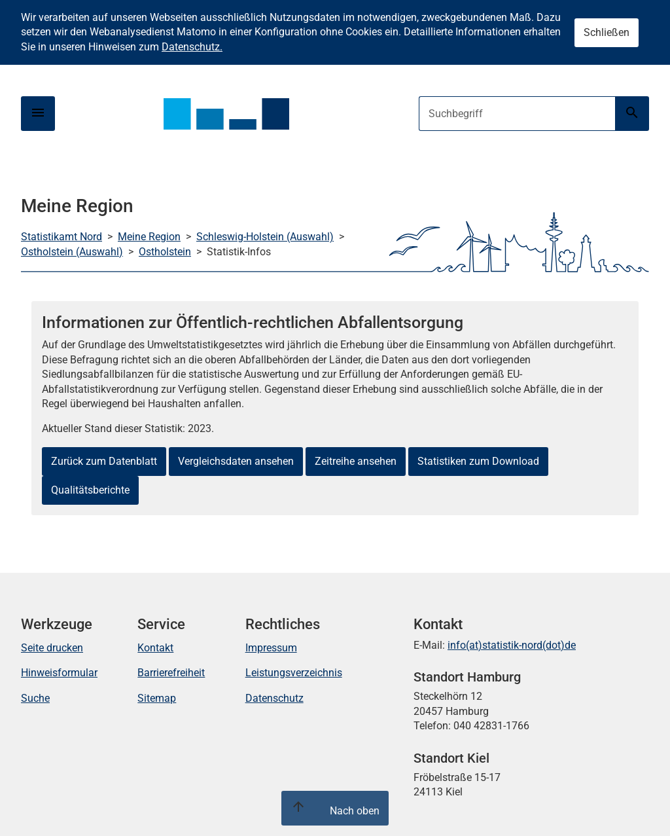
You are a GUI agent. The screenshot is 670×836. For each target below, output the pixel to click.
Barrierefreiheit (171, 672)
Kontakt (155, 648)
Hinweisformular (59, 672)
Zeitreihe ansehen (356, 461)
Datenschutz (274, 698)
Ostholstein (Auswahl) (72, 251)
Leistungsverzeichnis (293, 672)
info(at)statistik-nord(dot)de (512, 645)
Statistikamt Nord (61, 236)
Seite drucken (52, 648)
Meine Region (149, 236)
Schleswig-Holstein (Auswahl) (265, 236)
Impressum (271, 648)
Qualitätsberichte (90, 490)
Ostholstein (165, 251)
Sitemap (156, 698)
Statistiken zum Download (478, 461)
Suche (35, 698)
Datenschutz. (192, 47)
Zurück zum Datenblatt (104, 461)
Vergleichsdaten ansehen (236, 461)
